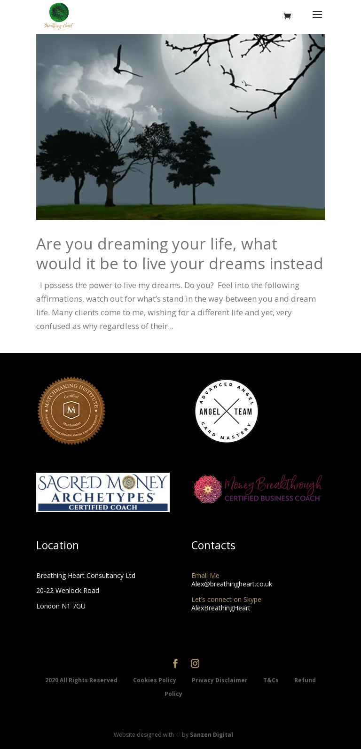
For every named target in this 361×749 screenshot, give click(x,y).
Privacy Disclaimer (220, 680)
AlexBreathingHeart (221, 607)
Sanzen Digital (211, 735)
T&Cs (271, 680)
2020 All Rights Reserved (82, 680)
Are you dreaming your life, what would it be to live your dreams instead (179, 253)
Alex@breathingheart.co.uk (231, 583)
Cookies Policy (155, 680)
